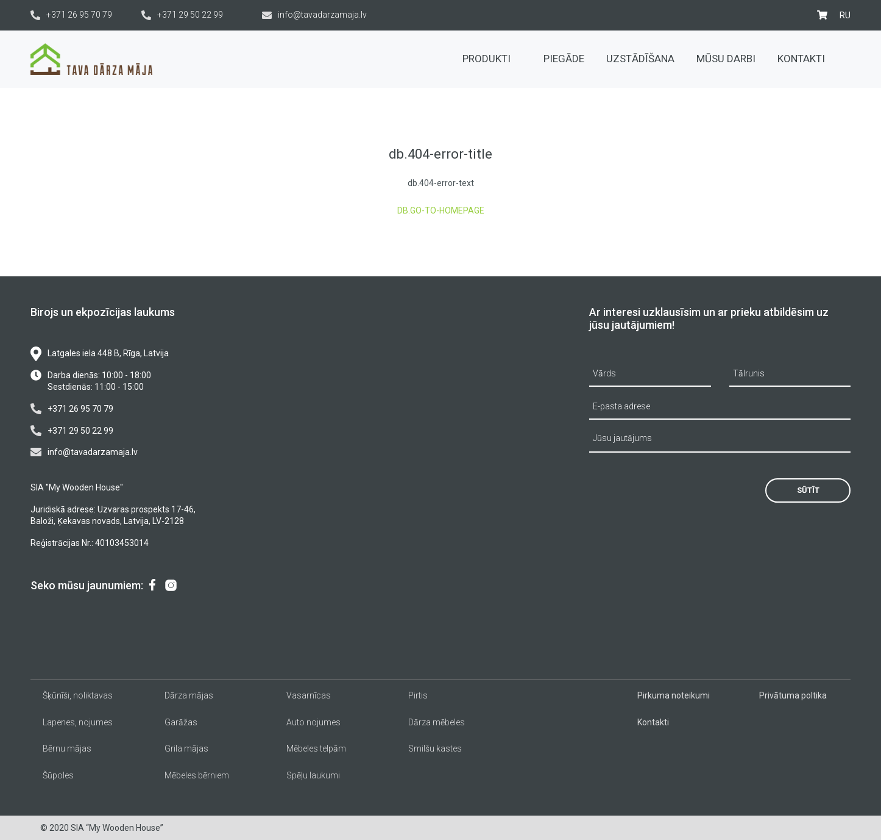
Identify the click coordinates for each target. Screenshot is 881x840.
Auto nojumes (313, 722)
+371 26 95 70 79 (71, 15)
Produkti (492, 58)
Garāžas (181, 722)
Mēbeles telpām (316, 748)
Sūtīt (808, 490)
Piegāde (563, 58)
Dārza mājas (189, 695)
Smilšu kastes (435, 748)
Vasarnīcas (308, 695)
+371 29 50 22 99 (182, 15)
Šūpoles (58, 775)
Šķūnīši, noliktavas (78, 695)
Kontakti (801, 58)
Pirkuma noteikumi (673, 695)
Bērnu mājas (67, 748)
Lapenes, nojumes (78, 722)
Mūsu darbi (725, 58)
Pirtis (418, 695)
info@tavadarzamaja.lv (314, 15)
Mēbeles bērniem (197, 775)
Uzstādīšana (640, 58)
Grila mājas (186, 748)
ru (845, 15)
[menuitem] (845, 15)
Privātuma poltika (793, 695)
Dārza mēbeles (436, 722)
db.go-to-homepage (440, 210)
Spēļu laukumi (313, 775)
